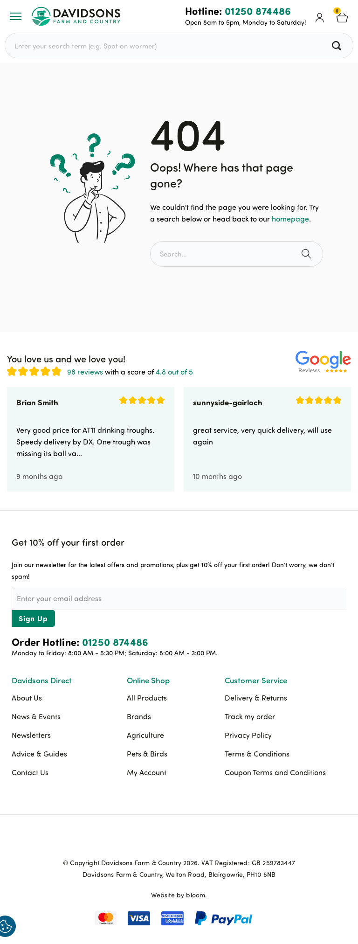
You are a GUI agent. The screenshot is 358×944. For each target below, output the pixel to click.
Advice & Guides (39, 753)
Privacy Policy (248, 735)
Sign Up (33, 618)
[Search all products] (338, 45)
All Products (147, 697)
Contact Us (30, 772)
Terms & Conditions (257, 753)
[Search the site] (307, 254)
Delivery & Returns (256, 697)
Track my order (250, 716)
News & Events (36, 716)
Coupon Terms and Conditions (275, 772)
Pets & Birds (147, 753)
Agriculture (145, 735)
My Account (146, 772)
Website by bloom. (179, 895)
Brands (139, 716)
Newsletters (31, 735)
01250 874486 (258, 11)
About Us (27, 697)
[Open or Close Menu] (16, 16)
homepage (290, 218)
